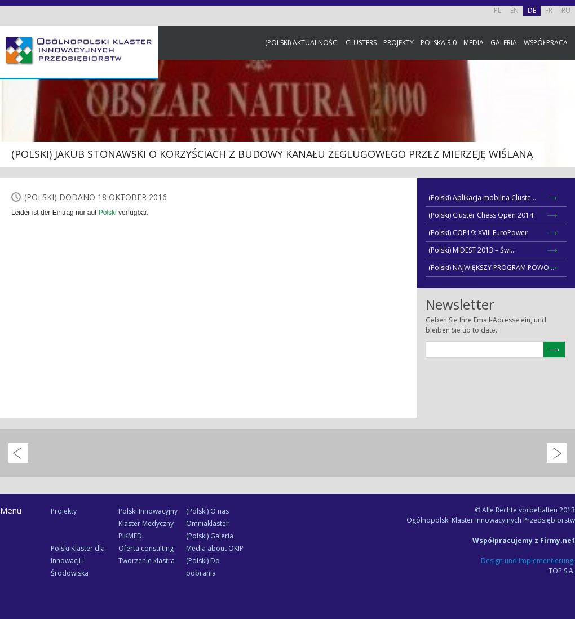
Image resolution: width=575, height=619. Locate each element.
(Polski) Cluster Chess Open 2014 (480, 215)
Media (473, 42)
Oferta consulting (146, 548)
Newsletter (563, 210)
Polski (108, 212)
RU (565, 10)
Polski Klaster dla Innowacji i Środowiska (78, 560)
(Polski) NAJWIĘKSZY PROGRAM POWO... (491, 267)
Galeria (503, 42)
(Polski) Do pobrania (203, 567)
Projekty (398, 42)
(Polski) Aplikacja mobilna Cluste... (482, 197)
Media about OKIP (215, 548)
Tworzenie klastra (146, 560)
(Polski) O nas (207, 511)
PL (497, 10)
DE (532, 10)
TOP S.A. (562, 571)
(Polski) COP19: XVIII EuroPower (478, 232)
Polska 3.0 (439, 42)
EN (514, 10)
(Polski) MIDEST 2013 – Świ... (472, 250)
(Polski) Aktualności (302, 42)
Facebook (563, 125)
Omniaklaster (207, 523)
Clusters (361, 42)
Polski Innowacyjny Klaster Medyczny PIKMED (148, 523)
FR (548, 10)
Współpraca (546, 42)
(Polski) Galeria (209, 536)
